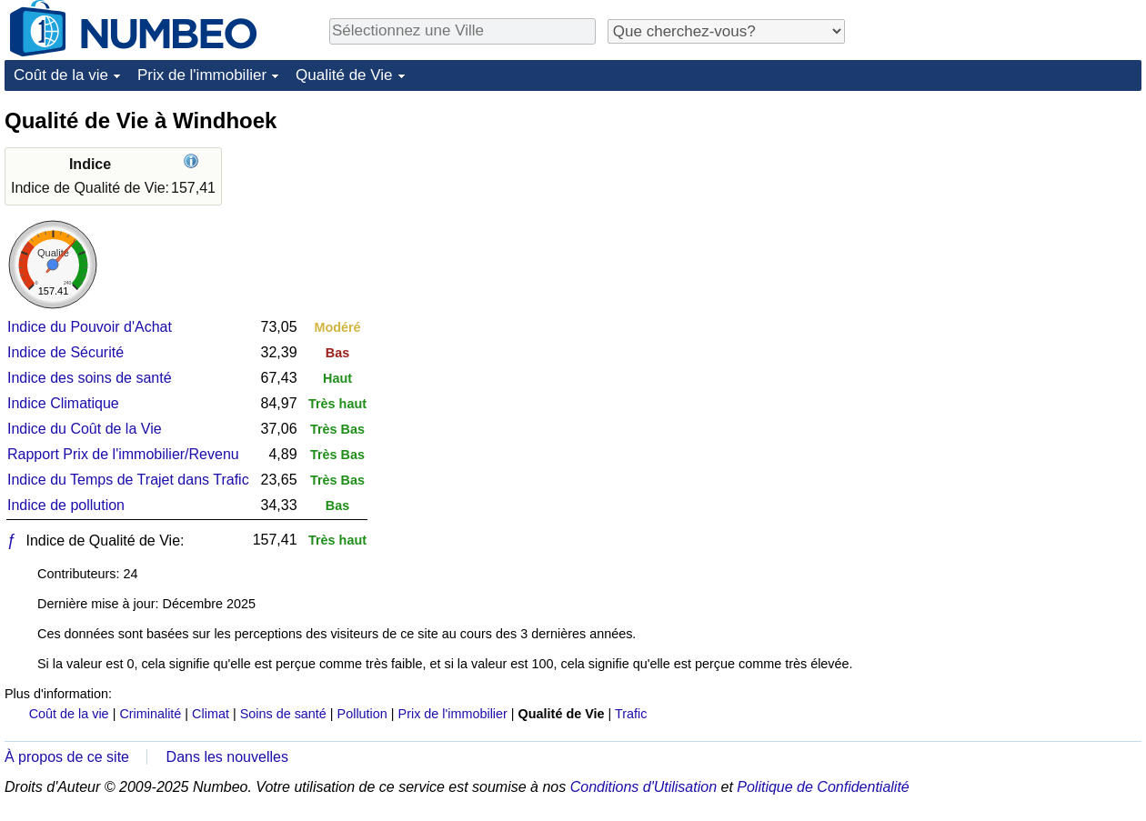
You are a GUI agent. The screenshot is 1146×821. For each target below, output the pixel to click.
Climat (210, 713)
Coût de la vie (61, 75)
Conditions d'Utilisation (643, 787)
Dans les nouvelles (227, 757)
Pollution (362, 713)
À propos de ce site (67, 757)
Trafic (631, 713)
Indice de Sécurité (65, 352)
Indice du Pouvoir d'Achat (89, 327)
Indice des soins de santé (89, 377)
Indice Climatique (63, 403)
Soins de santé (283, 713)
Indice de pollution (66, 505)
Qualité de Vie (344, 75)
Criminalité (150, 713)
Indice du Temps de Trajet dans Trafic (128, 479)
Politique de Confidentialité (823, 787)
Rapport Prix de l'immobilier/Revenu (123, 454)
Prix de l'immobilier (201, 75)
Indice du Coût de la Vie (84, 428)
